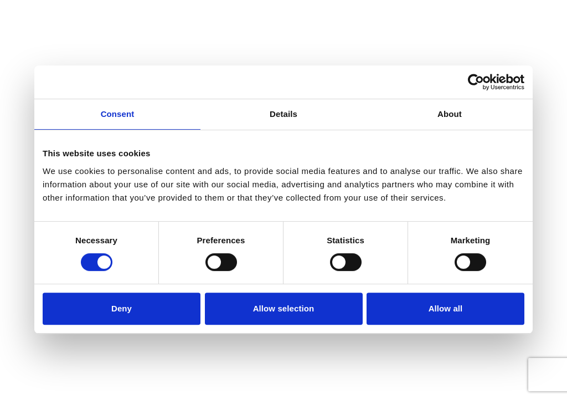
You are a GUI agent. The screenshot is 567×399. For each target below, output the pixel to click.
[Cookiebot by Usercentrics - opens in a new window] (475, 82)
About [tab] (449, 114)
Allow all (446, 308)
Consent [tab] (118, 114)
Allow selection (284, 308)
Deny (121, 308)
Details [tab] (283, 114)
